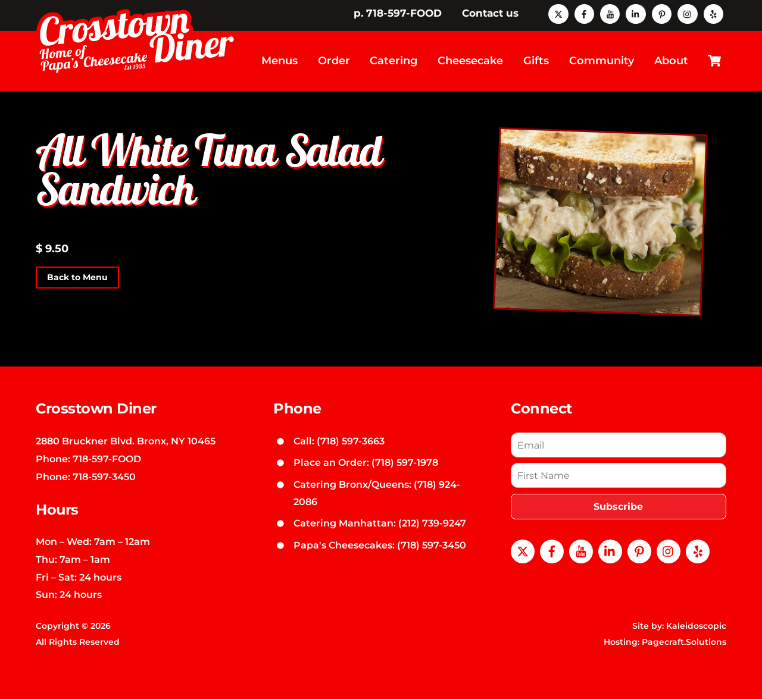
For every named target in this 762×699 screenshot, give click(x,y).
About (671, 60)
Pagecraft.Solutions (684, 642)
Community (601, 60)
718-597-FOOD (107, 459)
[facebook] (584, 13)
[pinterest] (662, 13)
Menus (279, 60)
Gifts (536, 60)
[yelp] (713, 13)
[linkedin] (635, 13)
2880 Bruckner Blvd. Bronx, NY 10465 (126, 441)
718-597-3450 (104, 476)
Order (334, 60)
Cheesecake (470, 60)
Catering (393, 60)
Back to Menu (77, 277)
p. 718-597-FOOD (398, 13)
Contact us (490, 13)
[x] (558, 13)
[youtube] (610, 13)
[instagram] (687, 13)
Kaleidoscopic (696, 625)
